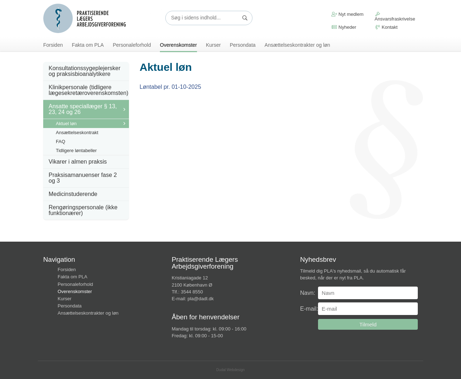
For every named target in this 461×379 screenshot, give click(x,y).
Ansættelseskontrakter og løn (297, 45)
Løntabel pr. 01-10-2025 (170, 87)
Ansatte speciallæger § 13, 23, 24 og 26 (83, 109)
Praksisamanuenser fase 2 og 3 (83, 178)
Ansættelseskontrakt (77, 132)
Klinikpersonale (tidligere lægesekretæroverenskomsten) (88, 90)
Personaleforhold (132, 45)
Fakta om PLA (88, 45)
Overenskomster (178, 45)
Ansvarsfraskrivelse (395, 16)
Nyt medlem (347, 14)
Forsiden (53, 45)
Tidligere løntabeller (76, 150)
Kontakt (386, 27)
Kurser (213, 45)
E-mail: (309, 309)
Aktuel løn (66, 123)
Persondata (243, 45)
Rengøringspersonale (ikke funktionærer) (83, 210)
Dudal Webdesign (230, 370)
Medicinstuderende (73, 194)
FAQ (60, 141)
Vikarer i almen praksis (78, 162)
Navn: (307, 293)
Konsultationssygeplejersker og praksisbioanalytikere (84, 71)
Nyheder (343, 27)
